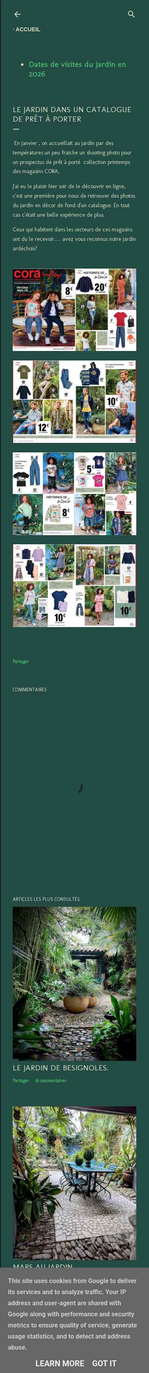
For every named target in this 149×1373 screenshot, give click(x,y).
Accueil (27, 29)
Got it (104, 1363)
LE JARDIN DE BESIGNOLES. (60, 1067)
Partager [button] (21, 661)
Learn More (59, 1363)
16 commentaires (50, 1080)
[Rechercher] (131, 12)
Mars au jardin (43, 1267)
